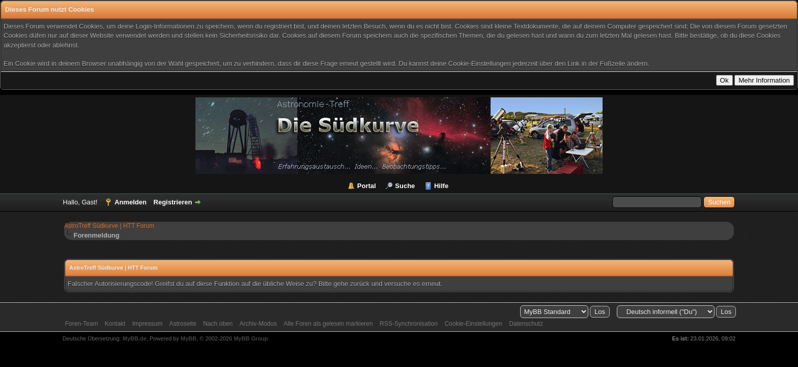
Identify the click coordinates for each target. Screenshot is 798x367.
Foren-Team (81, 323)
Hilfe (441, 186)
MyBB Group (251, 338)
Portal (366, 186)
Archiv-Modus (258, 323)
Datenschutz (526, 323)
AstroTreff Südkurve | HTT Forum (109, 225)
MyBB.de (135, 338)
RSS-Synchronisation (409, 323)
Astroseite (182, 323)
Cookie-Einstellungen (473, 323)
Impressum (147, 323)
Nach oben (218, 323)
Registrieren (173, 202)
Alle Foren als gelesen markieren (328, 323)
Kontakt (115, 323)
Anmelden (131, 202)
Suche (405, 186)
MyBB (188, 338)
